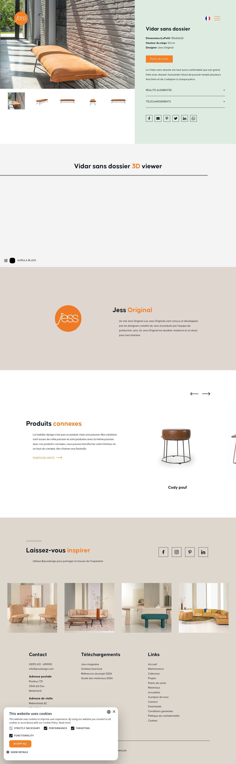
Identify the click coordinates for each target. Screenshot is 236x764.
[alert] (61, 733)
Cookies (152, 720)
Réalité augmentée (159, 90)
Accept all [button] (20, 743)
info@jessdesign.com (41, 669)
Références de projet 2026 (96, 673)
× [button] (113, 711)
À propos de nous (158, 697)
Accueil (152, 664)
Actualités (154, 692)
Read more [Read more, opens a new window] (65, 722)
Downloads (155, 706)
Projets (152, 678)
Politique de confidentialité (164, 716)
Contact (153, 702)
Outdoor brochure (91, 669)
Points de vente (159, 59)
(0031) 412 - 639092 (40, 664)
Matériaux (154, 687)
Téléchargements (158, 101)
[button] (18, 752)
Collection (154, 673)
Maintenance (156, 669)
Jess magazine (90, 664)
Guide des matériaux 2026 (97, 678)
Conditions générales (160, 711)
